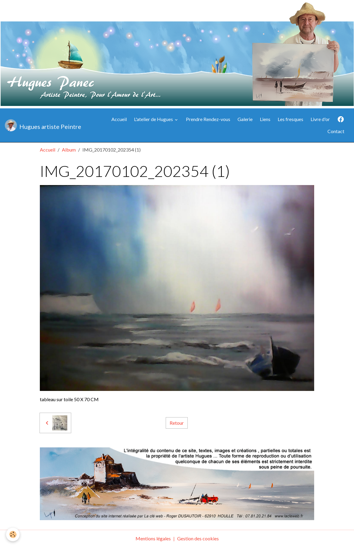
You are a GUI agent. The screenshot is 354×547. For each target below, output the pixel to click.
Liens (265, 119)
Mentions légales (153, 538)
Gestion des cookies (198, 538)
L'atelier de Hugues (154, 119)
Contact (335, 131)
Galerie (245, 119)
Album (69, 149)
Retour (177, 423)
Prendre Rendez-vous (208, 119)
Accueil (119, 119)
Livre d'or (320, 119)
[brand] (43, 125)
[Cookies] (13, 534)
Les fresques (290, 119)
